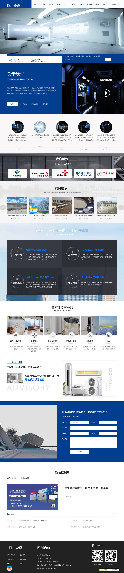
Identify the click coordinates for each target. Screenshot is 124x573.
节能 (21, 563)
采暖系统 (88, 56)
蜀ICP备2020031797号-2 (49, 568)
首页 (35, 4)
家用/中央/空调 (80, 56)
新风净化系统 (24, 559)
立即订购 (79, 451)
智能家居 (9, 563)
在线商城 (113, 4)
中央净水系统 (96, 56)
